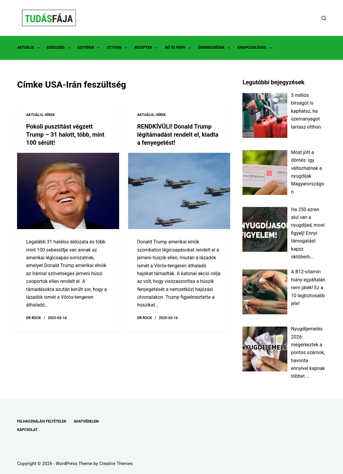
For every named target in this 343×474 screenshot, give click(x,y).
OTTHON (118, 47)
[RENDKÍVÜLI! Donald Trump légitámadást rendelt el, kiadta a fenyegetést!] (179, 190)
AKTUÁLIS (29, 47)
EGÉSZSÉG (59, 47)
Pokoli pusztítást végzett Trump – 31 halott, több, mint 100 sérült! (65, 134)
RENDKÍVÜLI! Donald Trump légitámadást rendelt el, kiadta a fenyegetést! (177, 134)
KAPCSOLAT (27, 430)
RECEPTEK (147, 47)
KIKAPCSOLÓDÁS (256, 47)
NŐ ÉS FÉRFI (179, 47)
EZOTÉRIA (90, 47)
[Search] (323, 18)
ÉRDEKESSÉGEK (215, 47)
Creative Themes (116, 463)
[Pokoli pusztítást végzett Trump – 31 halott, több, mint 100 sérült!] (68, 190)
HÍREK (50, 115)
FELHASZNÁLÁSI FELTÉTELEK (41, 421)
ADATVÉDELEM (86, 421)
